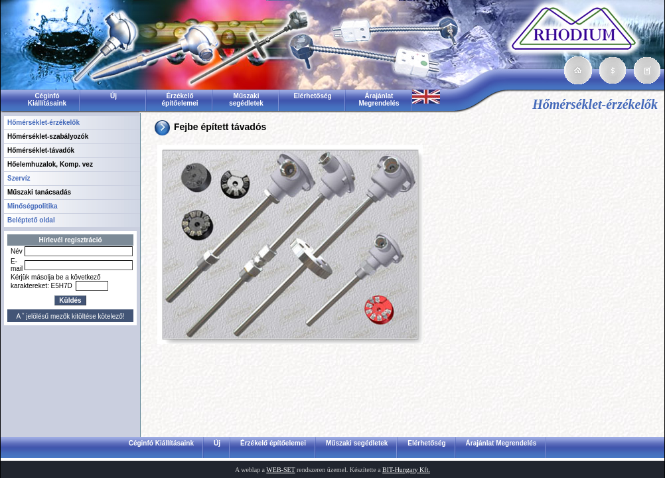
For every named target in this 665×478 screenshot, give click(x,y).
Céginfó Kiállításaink (47, 99)
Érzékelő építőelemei (179, 99)
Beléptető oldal (31, 220)
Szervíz (18, 178)
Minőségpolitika (32, 206)
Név (17, 251)
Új (113, 96)
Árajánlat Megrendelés (378, 99)
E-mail (17, 265)
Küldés (70, 300)
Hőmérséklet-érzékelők (43, 122)
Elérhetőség (312, 96)
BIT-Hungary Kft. (406, 469)
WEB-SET (280, 469)
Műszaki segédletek (246, 99)
